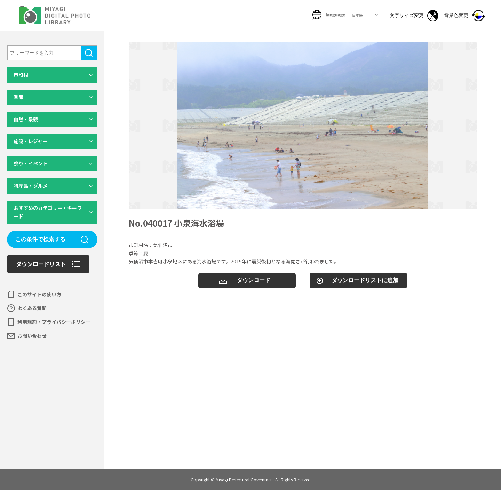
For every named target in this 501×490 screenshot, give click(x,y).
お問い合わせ (32, 335)
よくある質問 (32, 307)
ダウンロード (253, 280)
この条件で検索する (40, 239)
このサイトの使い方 (39, 294)
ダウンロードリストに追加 (365, 280)
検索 (89, 53)
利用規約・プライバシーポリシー (53, 321)
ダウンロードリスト (41, 264)
